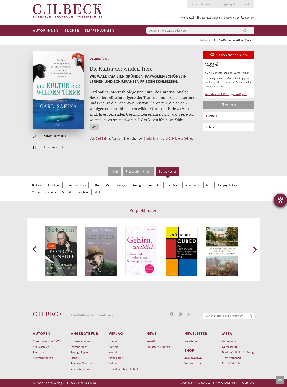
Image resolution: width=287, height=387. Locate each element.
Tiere (209, 185)
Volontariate (116, 363)
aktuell (150, 341)
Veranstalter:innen (82, 369)
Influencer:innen (81, 341)
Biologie (37, 185)
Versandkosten (193, 363)
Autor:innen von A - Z (46, 341)
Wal (97, 192)
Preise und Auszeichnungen (43, 355)
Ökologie (137, 185)
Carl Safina (102, 138)
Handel (246, 4)
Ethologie (54, 185)
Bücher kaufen (193, 357)
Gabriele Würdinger (181, 138)
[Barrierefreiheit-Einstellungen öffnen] (280, 200)
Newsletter (191, 341)
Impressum (229, 341)
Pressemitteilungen (158, 346)
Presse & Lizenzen (201, 4)
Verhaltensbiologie (44, 192)
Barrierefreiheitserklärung (238, 352)
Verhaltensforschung (75, 192)
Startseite (205, 40)
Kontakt (113, 352)
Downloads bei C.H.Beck (124, 369)
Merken (229, 105)
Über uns (114, 341)
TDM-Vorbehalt (231, 357)
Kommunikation (76, 185)
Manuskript (116, 357)
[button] (35, 249)
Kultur (96, 185)
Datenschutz (230, 346)
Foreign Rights (227, 4)
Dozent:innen (79, 346)
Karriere (113, 346)
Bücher (71, 30)
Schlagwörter (167, 171)
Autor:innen (45, 30)
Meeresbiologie (115, 185)
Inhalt (114, 171)
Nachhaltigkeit (231, 363)
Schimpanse (192, 185)
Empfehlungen (99, 30)
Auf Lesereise (41, 346)
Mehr (94, 126)
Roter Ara (154, 185)
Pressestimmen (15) (138, 171)
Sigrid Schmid (153, 138)
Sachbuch (173, 185)
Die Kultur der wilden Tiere (234, 40)
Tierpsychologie (228, 185)
